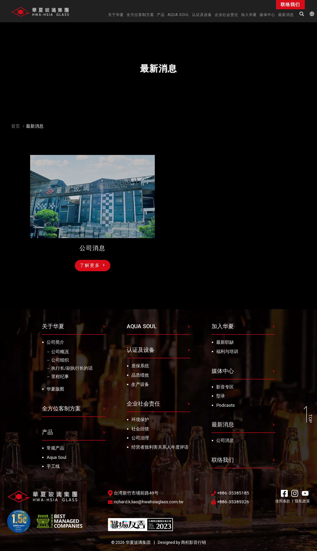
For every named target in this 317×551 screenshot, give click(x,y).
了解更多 (92, 265)
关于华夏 (53, 326)
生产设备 (140, 384)
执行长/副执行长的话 (72, 368)
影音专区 (225, 387)
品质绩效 (140, 375)
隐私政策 (302, 501)
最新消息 (223, 424)
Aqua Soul (56, 457)
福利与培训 (227, 351)
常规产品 (55, 448)
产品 (47, 432)
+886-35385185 (230, 493)
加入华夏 (223, 326)
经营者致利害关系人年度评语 (160, 447)
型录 (220, 396)
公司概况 (60, 351)
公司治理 (140, 438)
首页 (15, 126)
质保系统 (140, 365)
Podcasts (225, 405)
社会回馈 (140, 428)
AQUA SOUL (141, 326)
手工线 (53, 466)
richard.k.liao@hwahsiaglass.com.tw (145, 501)
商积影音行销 (193, 542)
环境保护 (140, 419)
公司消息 (225, 440)
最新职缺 (225, 342)
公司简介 (55, 342)
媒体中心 (223, 371)
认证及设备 (141, 350)
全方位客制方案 (61, 408)
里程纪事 (60, 376)
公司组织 (60, 360)
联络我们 (223, 460)
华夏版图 (55, 389)
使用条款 (282, 501)
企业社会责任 (143, 403)
